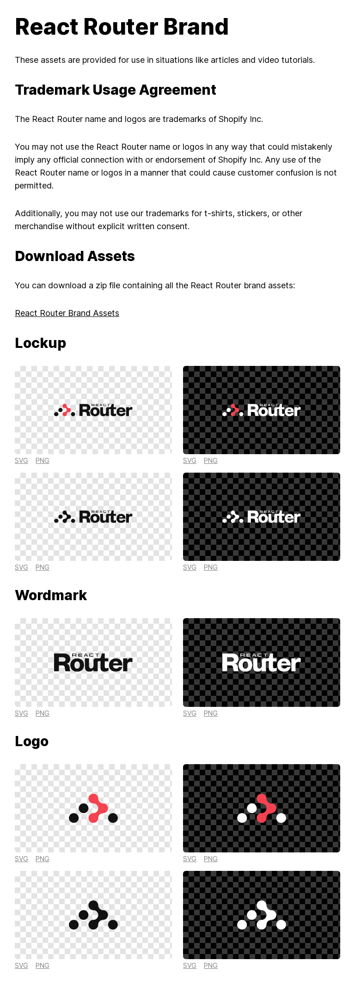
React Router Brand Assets (67, 313)
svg (21, 460)
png (42, 460)
